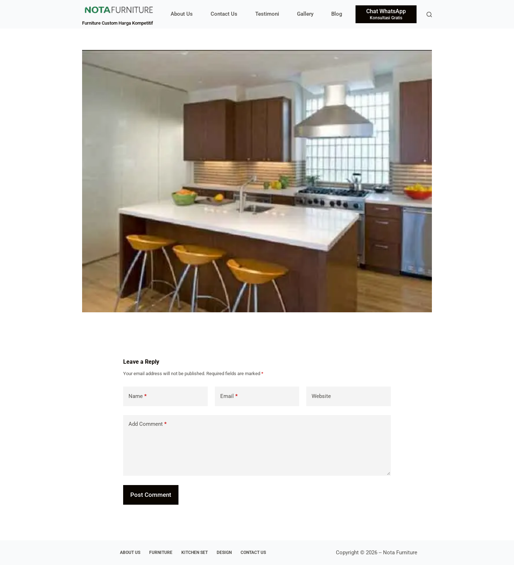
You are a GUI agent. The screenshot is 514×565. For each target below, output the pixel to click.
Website (321, 396)
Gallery (305, 14)
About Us (182, 14)
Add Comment (147, 424)
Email (229, 396)
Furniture (160, 552)
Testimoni (267, 14)
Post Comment (150, 494)
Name (137, 396)
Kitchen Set (194, 552)
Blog (336, 14)
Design (224, 552)
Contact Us (224, 14)
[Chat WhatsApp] (386, 14)
